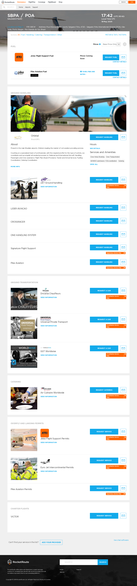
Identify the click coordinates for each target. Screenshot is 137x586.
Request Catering (104, 390)
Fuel (23, 35)
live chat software (121, 540)
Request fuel (111, 57)
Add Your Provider (51, 542)
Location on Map (15, 27)
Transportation (50, 35)
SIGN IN (123, 2)
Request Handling (104, 137)
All (19, 35)
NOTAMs (122, 35)
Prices (97, 44)
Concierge (41, 2)
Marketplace (21, 2)
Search (102, 562)
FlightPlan (31, 2)
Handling (30, 35)
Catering (38, 35)
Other (59, 35)
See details (95, 148)
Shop (60, 2)
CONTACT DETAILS (119, 62)
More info (15, 167)
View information (48, 187)
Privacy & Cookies (45, 579)
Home (21, 7)
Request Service (104, 432)
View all (94, 164)
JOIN (131, 2)
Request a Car (104, 291)
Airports (27, 7)
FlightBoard (52, 2)
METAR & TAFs (111, 35)
